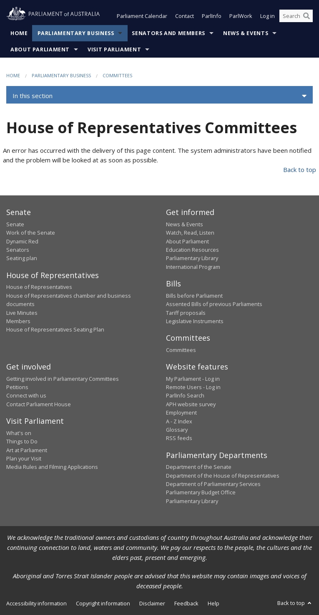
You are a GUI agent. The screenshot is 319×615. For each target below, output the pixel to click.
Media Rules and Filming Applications (52, 467)
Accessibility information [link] (36, 603)
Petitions (17, 387)
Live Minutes (22, 312)
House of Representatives (39, 287)
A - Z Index (179, 421)
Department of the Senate (198, 467)
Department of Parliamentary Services (213, 484)
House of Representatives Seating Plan (55, 329)
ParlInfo (211, 16)
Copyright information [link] (103, 603)
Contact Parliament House (38, 404)
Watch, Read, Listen (190, 232)
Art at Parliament (26, 450)
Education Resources (192, 249)
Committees (117, 75)
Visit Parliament (114, 49)
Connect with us (26, 395)
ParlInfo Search (185, 395)
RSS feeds (179, 438)
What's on (18, 433)
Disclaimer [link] (152, 603)
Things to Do (22, 441)
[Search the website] (296, 16)
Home (19, 33)
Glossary (177, 429)
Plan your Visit (23, 458)
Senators (17, 249)
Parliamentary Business (76, 33)
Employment (181, 412)
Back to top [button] (295, 603)
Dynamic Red (22, 241)
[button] (159, 96)
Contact (184, 16)
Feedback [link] (186, 603)
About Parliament (40, 49)
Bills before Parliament (194, 295)
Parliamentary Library (192, 258)
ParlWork (240, 16)
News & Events (245, 33)
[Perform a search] (306, 16)
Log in (267, 16)
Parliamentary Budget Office (201, 492)
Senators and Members (168, 33)
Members (18, 321)
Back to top (299, 169)
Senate (15, 224)
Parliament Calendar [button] (142, 16)
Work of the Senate (30, 232)
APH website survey (191, 404)
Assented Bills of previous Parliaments (214, 304)
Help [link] (213, 603)
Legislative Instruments (195, 321)
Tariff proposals (186, 312)
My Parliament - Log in (193, 378)
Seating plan (21, 258)
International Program (193, 267)
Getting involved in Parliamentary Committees (62, 378)
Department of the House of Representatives (222, 475)
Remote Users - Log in (193, 387)
